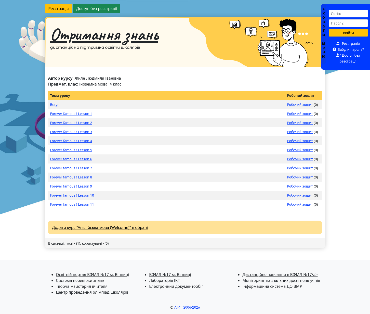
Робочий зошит (300, 104)
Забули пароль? (351, 49)
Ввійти (348, 32)
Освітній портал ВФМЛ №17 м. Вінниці (92, 274)
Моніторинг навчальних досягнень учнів (281, 280)
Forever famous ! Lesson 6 (71, 159)
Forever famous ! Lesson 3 (71, 131)
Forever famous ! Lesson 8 (71, 177)
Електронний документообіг (176, 286)
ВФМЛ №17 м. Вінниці (170, 274)
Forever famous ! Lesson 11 (72, 204)
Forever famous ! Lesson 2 (71, 122)
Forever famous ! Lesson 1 (71, 113)
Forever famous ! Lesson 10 (72, 195)
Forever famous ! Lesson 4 (71, 140)
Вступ (54, 104)
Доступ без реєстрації (96, 8)
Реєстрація (58, 8)
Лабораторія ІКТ (164, 280)
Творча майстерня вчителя (81, 286)
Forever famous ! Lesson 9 (71, 186)
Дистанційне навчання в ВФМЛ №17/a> (280, 274)
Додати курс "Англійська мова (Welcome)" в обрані (100, 227)
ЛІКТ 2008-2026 (187, 307)
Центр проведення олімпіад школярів (92, 292)
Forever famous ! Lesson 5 (71, 150)
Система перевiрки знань (80, 280)
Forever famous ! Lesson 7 (71, 168)
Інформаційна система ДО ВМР (272, 286)
